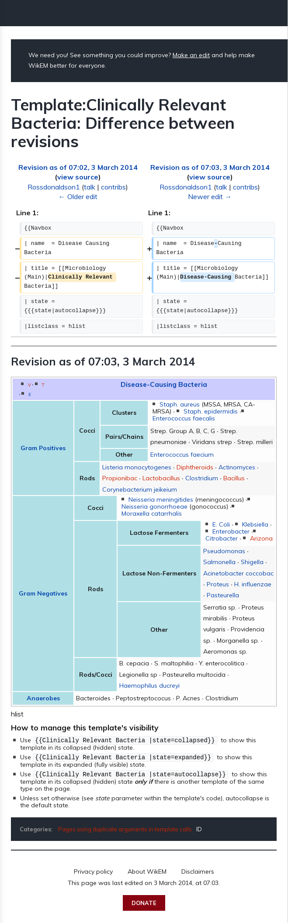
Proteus (218, 584)
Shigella (252, 562)
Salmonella (219, 562)
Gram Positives (43, 448)
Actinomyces (237, 467)
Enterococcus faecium (182, 454)
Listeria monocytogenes (136, 467)
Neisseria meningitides (160, 499)
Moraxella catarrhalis (151, 513)
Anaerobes (43, 698)
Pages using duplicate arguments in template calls (125, 827)
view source (77, 176)
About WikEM (147, 870)
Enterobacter (231, 531)
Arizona (261, 538)
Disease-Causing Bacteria (164, 384)
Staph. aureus (180, 404)
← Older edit (78, 196)
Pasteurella (223, 595)
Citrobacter (221, 538)
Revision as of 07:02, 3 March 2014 (78, 167)
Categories (35, 827)
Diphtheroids (195, 467)
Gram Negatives (43, 593)
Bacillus (234, 478)
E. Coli (221, 524)
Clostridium (201, 478)
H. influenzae (252, 584)
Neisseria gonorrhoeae (154, 506)
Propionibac (119, 478)
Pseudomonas (224, 551)
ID (199, 827)
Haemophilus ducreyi (149, 685)
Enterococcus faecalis (184, 418)
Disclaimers (197, 870)
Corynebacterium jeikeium (139, 489)
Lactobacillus (161, 478)
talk (89, 187)
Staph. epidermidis (211, 411)
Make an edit (191, 55)
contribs (113, 187)
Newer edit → (210, 196)
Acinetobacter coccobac (238, 573)
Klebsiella (255, 524)
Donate (144, 901)
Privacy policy (93, 870)
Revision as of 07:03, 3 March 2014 (210, 167)
